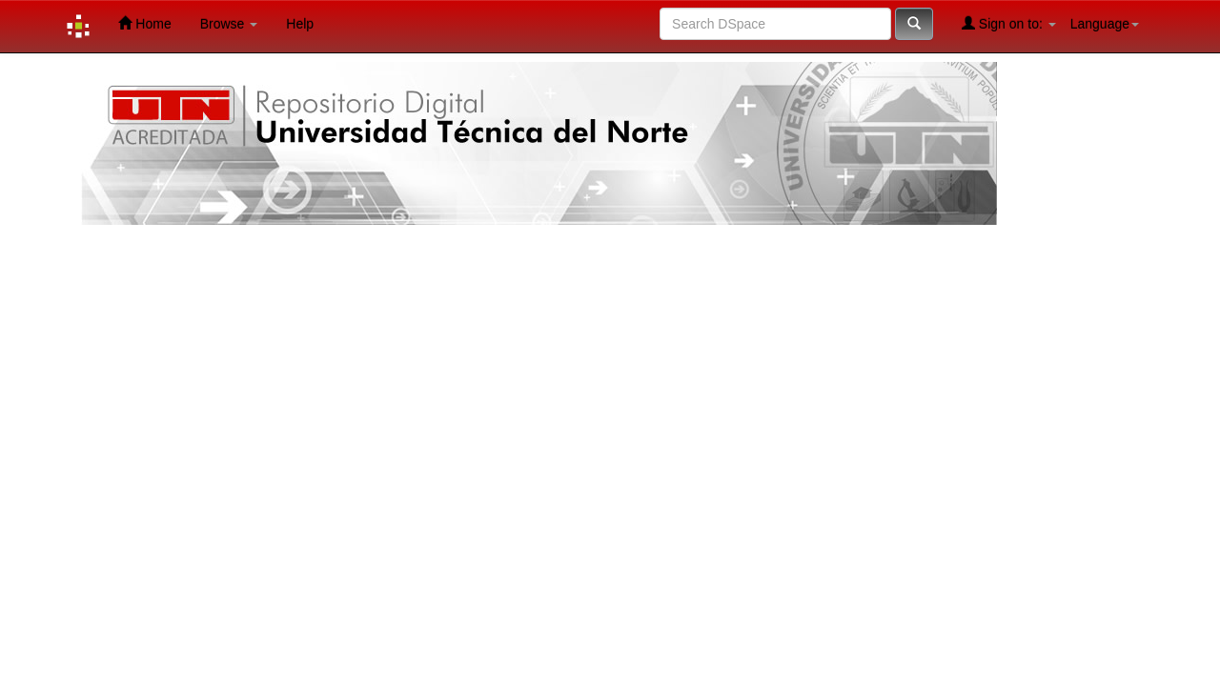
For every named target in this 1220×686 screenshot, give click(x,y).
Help (300, 23)
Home (144, 23)
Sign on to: (1009, 23)
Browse (229, 23)
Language (1104, 23)
